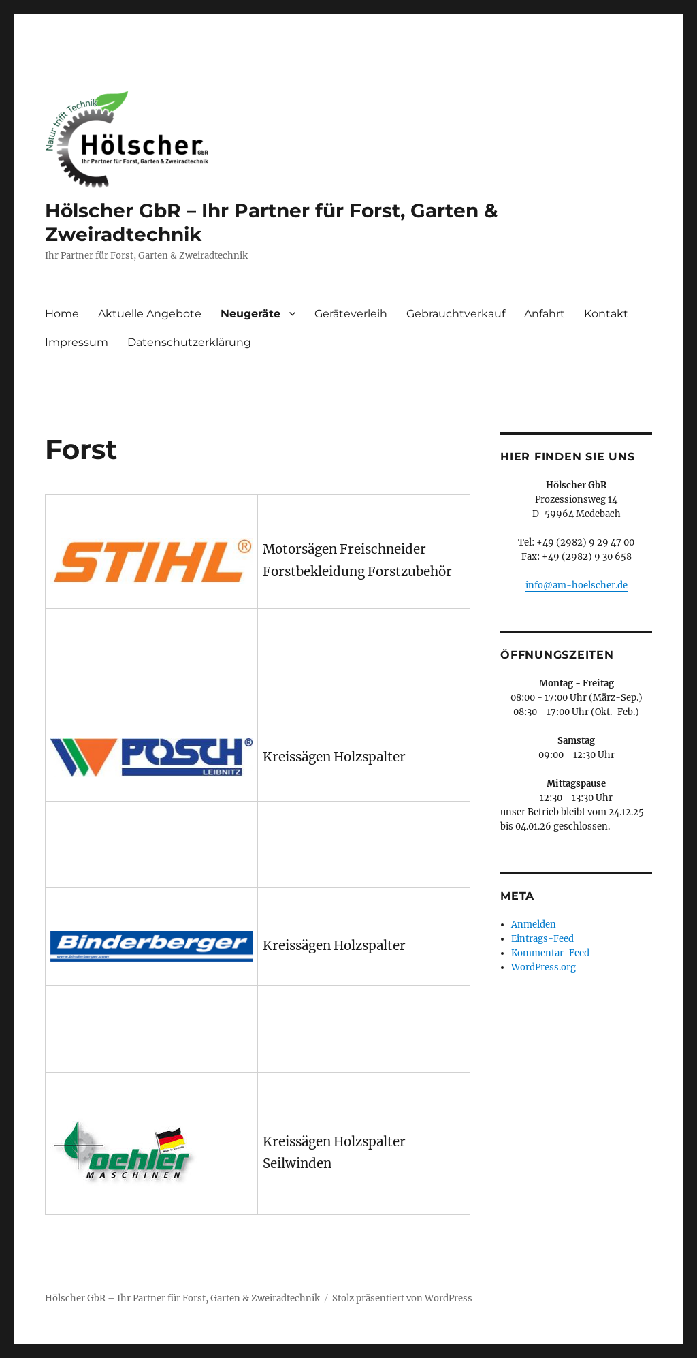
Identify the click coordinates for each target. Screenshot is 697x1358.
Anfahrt (544, 313)
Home (62, 313)
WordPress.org (543, 967)
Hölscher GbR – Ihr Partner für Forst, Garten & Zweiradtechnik (182, 1298)
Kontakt (606, 313)
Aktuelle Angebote (149, 313)
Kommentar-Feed (550, 953)
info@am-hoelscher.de (576, 585)
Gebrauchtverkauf (455, 313)
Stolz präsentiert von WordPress (402, 1298)
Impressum (76, 342)
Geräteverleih (350, 313)
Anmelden (533, 924)
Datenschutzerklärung (189, 342)
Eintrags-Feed (542, 939)
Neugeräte (250, 313)
